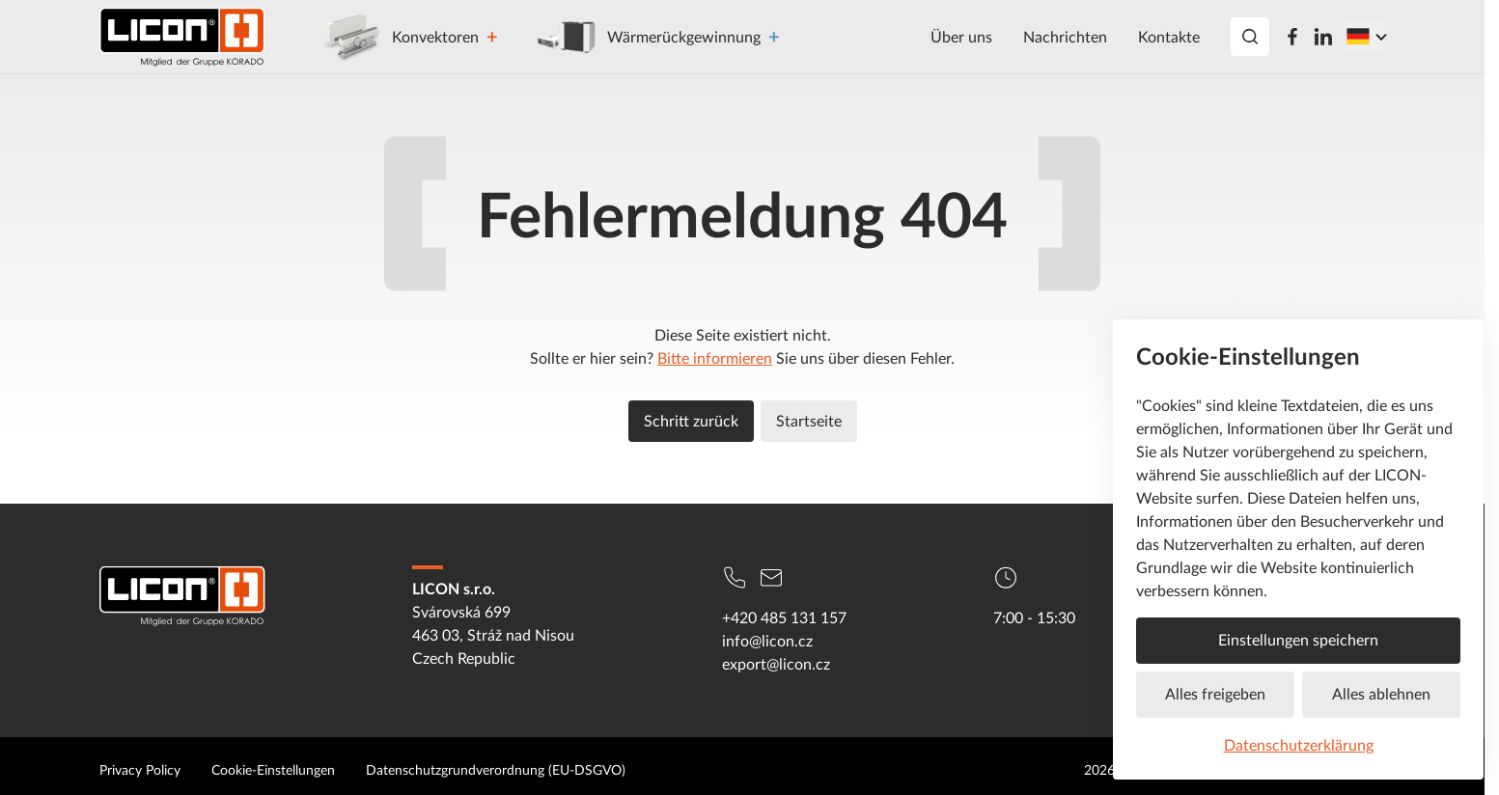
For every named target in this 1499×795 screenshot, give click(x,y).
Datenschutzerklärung (1299, 745)
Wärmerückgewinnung (648, 37)
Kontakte (1169, 36)
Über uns (961, 36)
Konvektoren (399, 37)
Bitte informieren (714, 358)
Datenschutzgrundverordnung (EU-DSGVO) (495, 769)
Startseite (809, 420)
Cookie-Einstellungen (273, 769)
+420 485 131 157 (784, 617)
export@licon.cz (776, 664)
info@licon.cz (767, 640)
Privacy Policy (139, 769)
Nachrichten (1065, 36)
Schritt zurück (691, 420)
